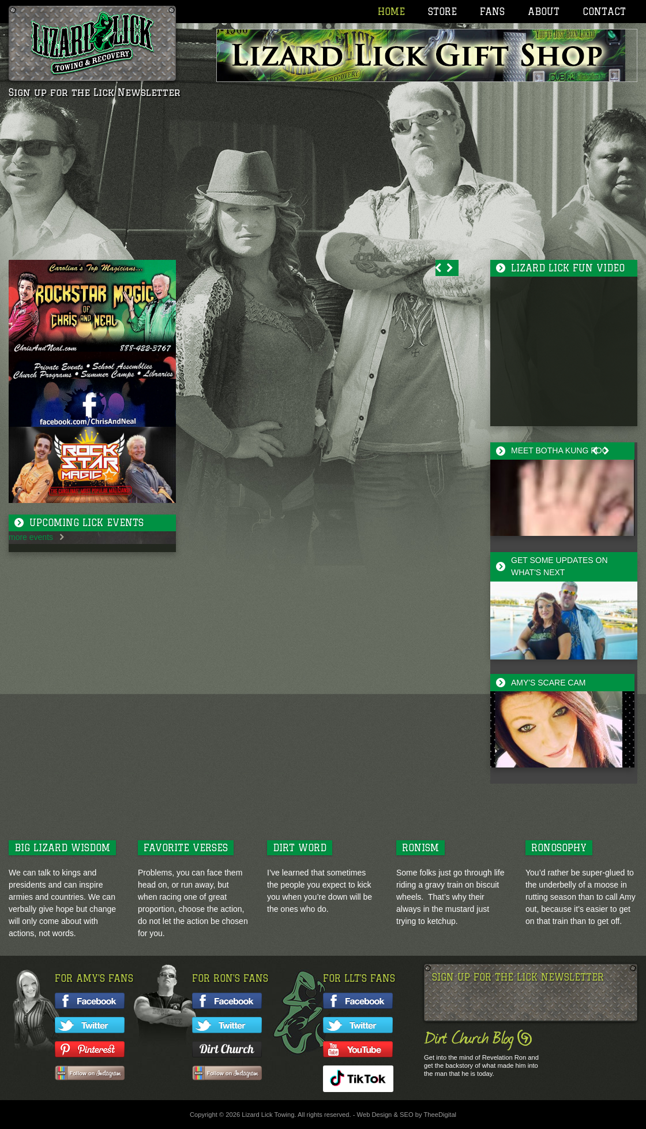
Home (391, 11)
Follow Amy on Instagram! (90, 1073)
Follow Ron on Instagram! (227, 1073)
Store (442, 11)
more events (31, 537)
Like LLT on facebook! (358, 1001)
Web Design (374, 1114)
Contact (604, 11)
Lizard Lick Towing (92, 43)
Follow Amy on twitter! (90, 1025)
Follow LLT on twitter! (358, 1025)
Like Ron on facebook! (227, 1001)
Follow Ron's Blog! (227, 1049)
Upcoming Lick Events (86, 522)
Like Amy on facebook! (90, 1001)
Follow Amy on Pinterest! (90, 1049)
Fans (492, 11)
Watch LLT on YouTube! (358, 1049)
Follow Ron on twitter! (227, 1025)
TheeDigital (440, 1114)
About (543, 11)
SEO (407, 1114)
